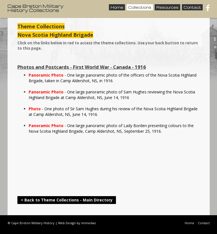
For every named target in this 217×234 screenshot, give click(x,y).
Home (117, 7)
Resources (167, 7)
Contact (192, 7)
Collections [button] (139, 7)
